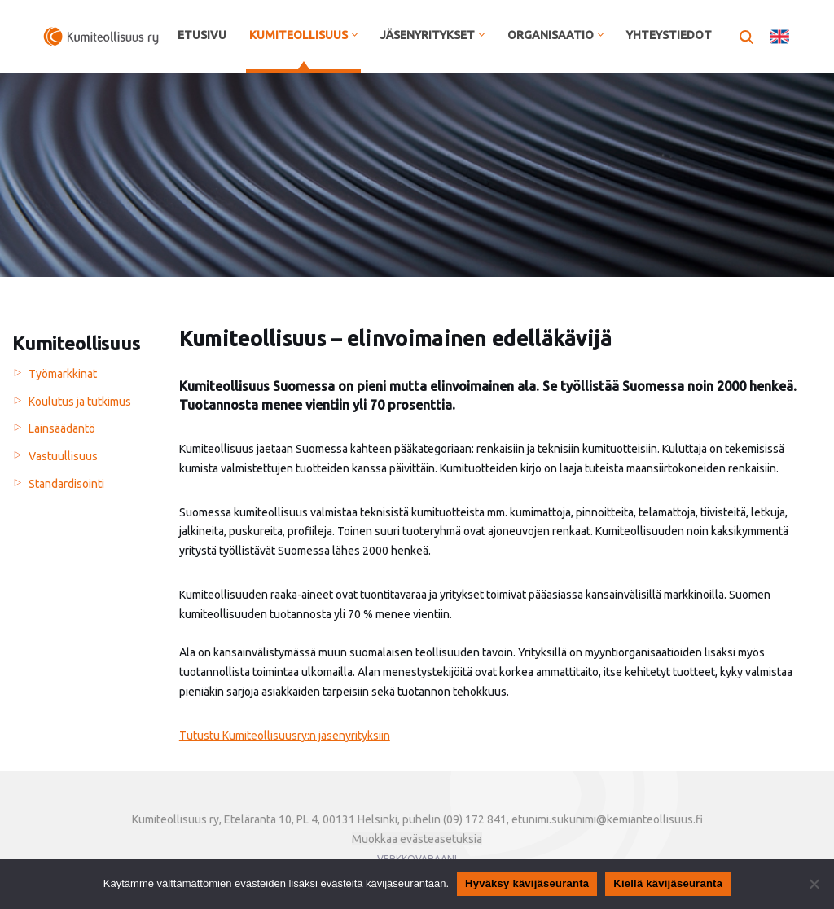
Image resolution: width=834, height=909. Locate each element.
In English (779, 36)
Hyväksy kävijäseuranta (527, 883)
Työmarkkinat (63, 373)
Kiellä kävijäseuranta (667, 883)
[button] (355, 34)
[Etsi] (746, 37)
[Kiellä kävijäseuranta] (813, 884)
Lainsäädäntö (62, 428)
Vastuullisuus (63, 456)
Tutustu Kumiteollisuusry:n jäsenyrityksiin (284, 735)
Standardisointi (66, 483)
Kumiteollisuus (76, 343)
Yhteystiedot (669, 35)
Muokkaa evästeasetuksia (417, 838)
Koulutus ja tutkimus (80, 401)
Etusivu (202, 35)
